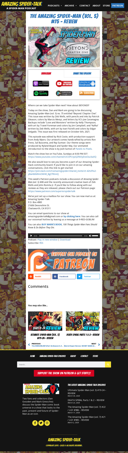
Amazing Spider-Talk (21, 4)
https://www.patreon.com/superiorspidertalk (51, 191)
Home (32, 356)
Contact (84, 5)
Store (106, 5)
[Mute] (90, 236)
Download (65, 239)
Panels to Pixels (84, 148)
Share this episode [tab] (82, 73)
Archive (71, 5)
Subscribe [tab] (46, 73)
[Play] (31, 236)
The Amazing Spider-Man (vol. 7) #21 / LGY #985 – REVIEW (86, 419)
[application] (64, 235)
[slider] (60, 235)
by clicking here (72, 216)
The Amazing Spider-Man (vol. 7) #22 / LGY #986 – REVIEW (86, 409)
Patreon (117, 5)
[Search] (108, 364)
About (96, 5)
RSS (41, 242)
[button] (64, 47)
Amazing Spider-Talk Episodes (53, 356)
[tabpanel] (64, 88)
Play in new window (47, 239)
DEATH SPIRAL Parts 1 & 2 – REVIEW (82, 334)
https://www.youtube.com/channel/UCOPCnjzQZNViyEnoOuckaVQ (62, 156)
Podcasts (55, 5)
